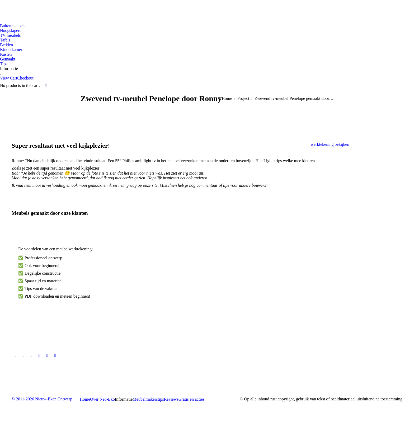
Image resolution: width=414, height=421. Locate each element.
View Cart (8, 78)
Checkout (25, 78)
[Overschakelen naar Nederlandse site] (7, 10)
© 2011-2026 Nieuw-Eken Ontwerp (42, 399)
